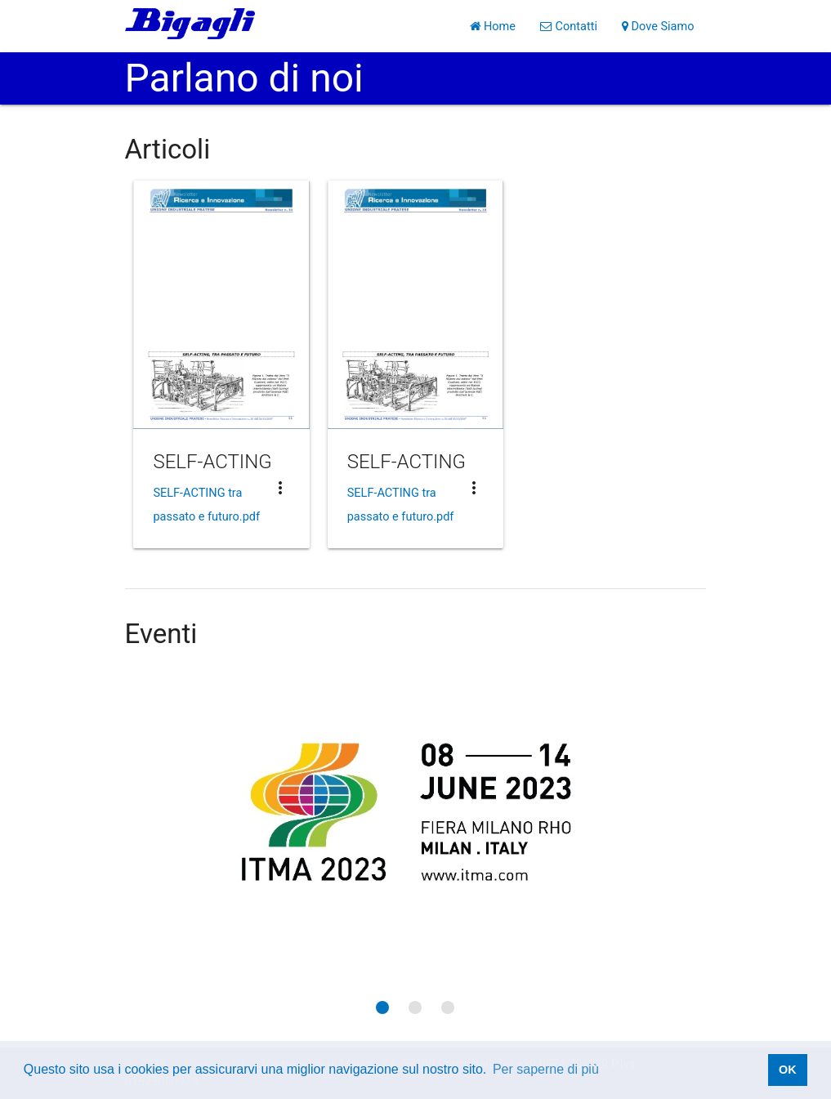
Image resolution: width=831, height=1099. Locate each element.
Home (493, 26)
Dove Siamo (658, 26)
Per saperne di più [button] (546, 1069)
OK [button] (788, 1069)
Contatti (568, 26)
